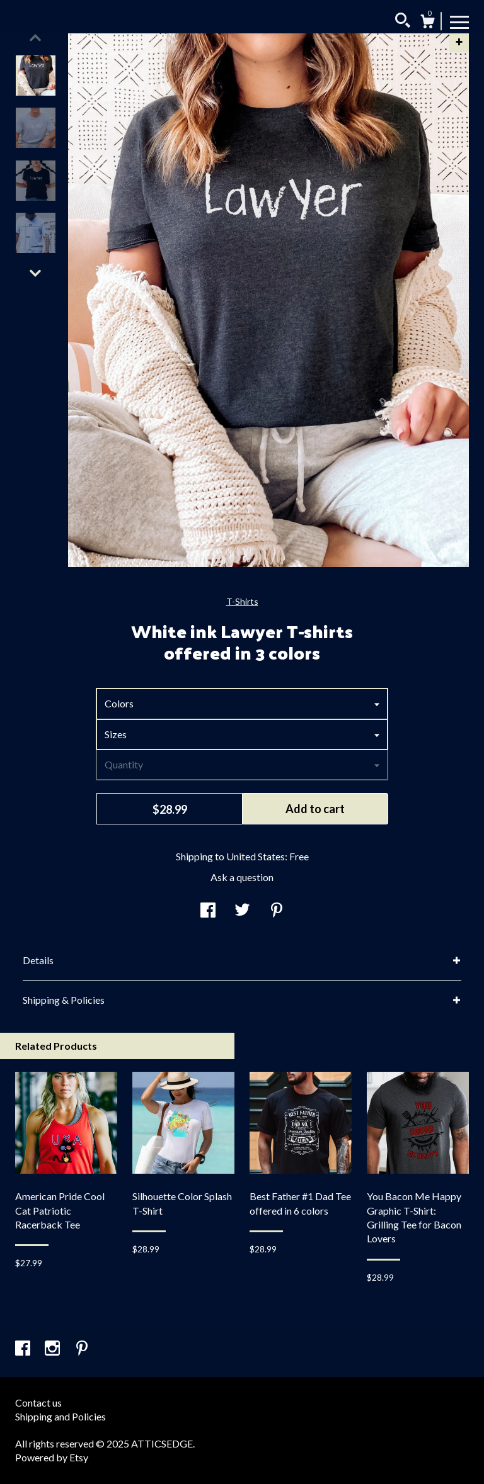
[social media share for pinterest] (276, 911)
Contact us (38, 1402)
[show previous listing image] (35, 38)
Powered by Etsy (51, 1457)
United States (255, 856)
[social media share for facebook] (208, 911)
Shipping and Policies (60, 1416)
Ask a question (242, 877)
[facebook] (23, 1349)
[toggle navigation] (459, 21)
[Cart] (427, 23)
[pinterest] (81, 1349)
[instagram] (53, 1349)
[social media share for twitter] (242, 911)
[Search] (402, 22)
